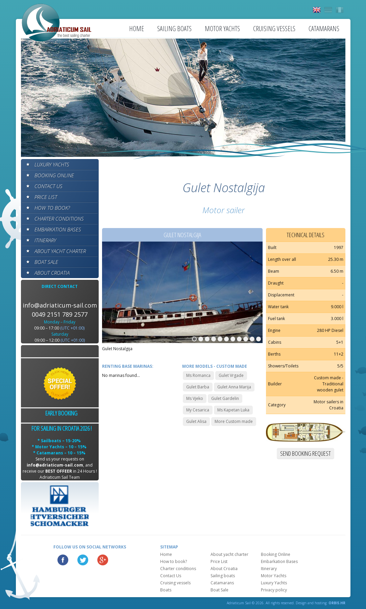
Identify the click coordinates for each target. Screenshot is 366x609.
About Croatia (52, 272)
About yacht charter (60, 251)
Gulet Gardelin (225, 398)
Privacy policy (274, 590)
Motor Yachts (222, 28)
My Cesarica (197, 410)
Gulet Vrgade (231, 375)
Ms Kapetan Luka (233, 410)
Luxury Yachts (51, 164)
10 (252, 339)
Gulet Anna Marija (234, 387)
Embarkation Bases (57, 229)
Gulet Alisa (196, 421)
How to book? (52, 207)
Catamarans (324, 28)
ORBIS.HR (336, 603)
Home (136, 28)
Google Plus (102, 560)
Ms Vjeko (194, 398)
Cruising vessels (274, 28)
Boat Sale (46, 261)
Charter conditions (59, 218)
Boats (165, 590)
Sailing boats (174, 28)
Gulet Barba (197, 387)
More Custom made (234, 421)
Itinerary (45, 240)
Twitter (82, 560)
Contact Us (48, 186)
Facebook (62, 560)
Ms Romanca (198, 375)
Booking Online (54, 175)
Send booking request (305, 453)
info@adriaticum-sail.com (60, 305)
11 (258, 339)
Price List (45, 197)
